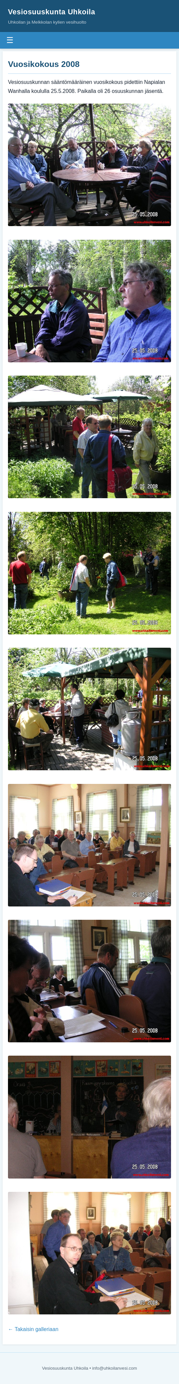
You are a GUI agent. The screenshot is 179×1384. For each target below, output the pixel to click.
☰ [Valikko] (10, 40)
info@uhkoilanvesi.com (114, 1368)
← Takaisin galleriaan (33, 1329)
